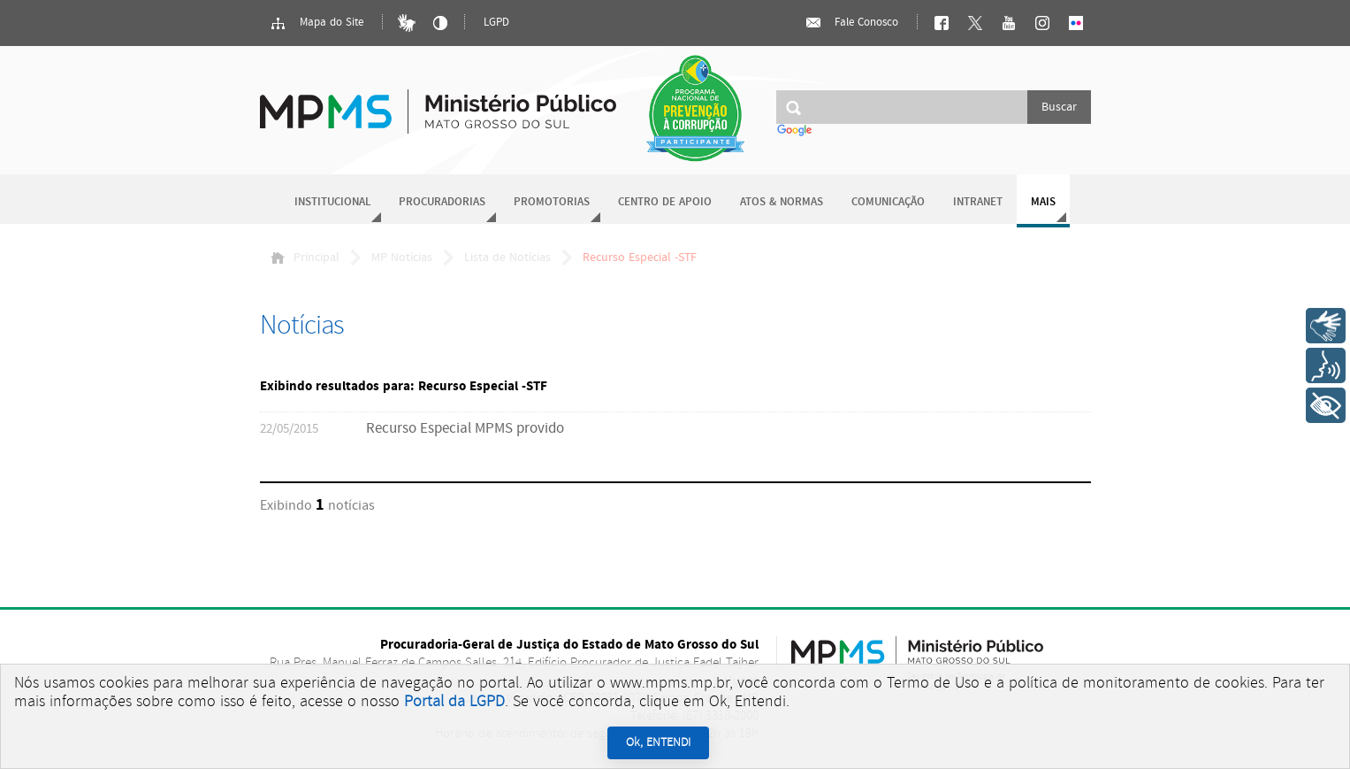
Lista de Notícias (507, 257)
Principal (305, 257)
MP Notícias (401, 257)
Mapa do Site (316, 23)
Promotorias (552, 202)
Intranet (978, 202)
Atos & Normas (781, 202)
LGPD (496, 22)
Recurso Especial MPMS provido (465, 428)
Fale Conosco (851, 23)
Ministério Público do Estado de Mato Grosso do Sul (438, 101)
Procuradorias (442, 202)
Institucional (332, 202)
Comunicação (888, 202)
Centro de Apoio (665, 202)
